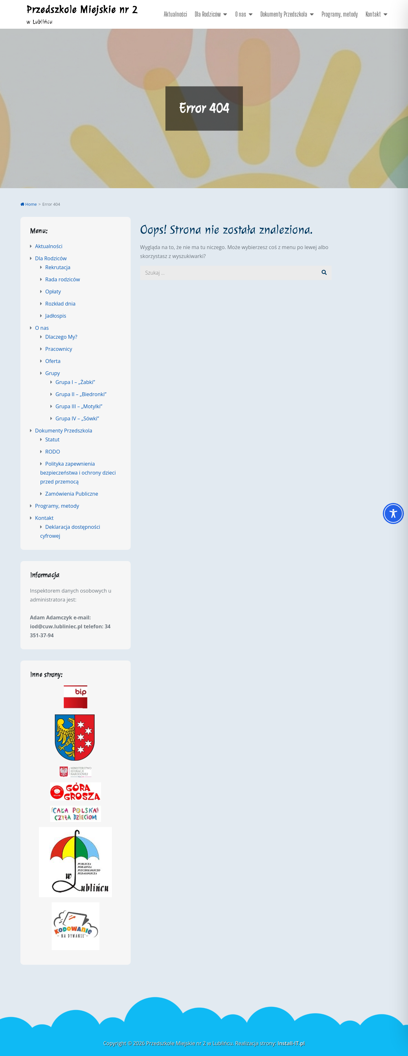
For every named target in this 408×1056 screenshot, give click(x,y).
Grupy (52, 373)
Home (28, 204)
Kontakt (373, 14)
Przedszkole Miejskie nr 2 (82, 10)
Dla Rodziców (208, 14)
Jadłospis (55, 315)
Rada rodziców (62, 279)
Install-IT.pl (291, 1043)
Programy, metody (340, 14)
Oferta (53, 361)
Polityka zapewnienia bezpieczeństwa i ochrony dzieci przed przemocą (78, 472)
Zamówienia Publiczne (71, 493)
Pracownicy (58, 348)
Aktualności (175, 14)
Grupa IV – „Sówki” (77, 418)
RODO (52, 451)
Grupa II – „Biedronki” (80, 394)
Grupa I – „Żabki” (75, 382)
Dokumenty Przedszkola (283, 14)
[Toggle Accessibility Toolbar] (393, 513)
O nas (240, 14)
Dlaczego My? (61, 336)
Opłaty (53, 291)
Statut (52, 439)
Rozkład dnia (60, 303)
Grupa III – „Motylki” (78, 406)
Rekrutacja (57, 267)
